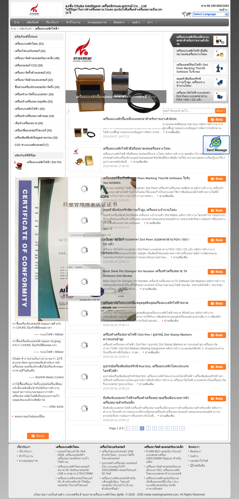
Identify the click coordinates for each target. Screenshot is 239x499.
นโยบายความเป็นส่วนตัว (49, 494)
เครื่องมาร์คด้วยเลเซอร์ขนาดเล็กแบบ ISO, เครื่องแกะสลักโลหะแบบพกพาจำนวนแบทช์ (163, 470)
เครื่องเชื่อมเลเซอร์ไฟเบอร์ (30, 130)
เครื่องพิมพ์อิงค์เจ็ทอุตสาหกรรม (33, 137)
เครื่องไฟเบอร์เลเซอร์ (27, 51)
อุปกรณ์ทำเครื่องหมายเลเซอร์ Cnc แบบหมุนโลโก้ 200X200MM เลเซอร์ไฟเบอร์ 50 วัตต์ (119, 468)
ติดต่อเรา (119, 22)
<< (135, 428)
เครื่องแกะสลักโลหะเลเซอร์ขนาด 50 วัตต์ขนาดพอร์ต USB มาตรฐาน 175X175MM (75, 470)
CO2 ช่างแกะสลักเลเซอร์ (29, 145)
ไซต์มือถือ (197, 465)
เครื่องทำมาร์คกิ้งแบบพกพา (31, 94)
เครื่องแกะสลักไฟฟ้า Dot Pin (44, 162)
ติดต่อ (219, 119)
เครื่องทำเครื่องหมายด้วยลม (31, 116)
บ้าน (16, 22)
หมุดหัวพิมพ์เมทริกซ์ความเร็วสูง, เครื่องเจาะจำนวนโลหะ (190, 82)
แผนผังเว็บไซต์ (199, 460)
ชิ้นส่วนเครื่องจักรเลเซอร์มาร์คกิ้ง (34, 87)
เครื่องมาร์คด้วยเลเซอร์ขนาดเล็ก (34, 58)
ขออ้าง (223, 9)
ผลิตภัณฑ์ (33, 22)
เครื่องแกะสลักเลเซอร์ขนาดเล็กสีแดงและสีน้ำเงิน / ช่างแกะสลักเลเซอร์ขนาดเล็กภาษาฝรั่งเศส (162, 483)
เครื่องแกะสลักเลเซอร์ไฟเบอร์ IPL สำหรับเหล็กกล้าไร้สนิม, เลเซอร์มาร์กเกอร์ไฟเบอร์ (75, 482)
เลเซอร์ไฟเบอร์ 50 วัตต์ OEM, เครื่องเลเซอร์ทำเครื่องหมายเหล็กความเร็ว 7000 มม (73, 457)
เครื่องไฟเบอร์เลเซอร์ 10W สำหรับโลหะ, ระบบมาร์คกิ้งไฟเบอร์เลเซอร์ (118, 455)
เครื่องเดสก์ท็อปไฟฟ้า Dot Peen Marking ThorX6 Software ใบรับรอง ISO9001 (192, 68)
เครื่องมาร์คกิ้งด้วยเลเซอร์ (30, 72)
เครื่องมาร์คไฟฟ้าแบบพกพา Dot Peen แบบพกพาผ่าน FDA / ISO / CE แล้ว (193, 96)
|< (127, 428)
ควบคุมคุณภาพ (97, 22)
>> (174, 428)
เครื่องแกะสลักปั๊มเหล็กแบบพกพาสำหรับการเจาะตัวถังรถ (192, 40)
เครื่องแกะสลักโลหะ (26, 43)
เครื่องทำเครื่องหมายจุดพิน (31, 101)
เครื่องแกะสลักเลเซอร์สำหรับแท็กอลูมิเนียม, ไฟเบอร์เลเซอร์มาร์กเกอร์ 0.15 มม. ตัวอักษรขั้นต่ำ (119, 483)
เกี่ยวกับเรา (52, 22)
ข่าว (150, 22)
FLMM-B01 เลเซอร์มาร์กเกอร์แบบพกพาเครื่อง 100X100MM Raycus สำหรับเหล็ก (163, 457)
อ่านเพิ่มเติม (172, 132)
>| (182, 428)
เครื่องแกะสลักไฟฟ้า (27, 108)
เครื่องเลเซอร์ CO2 (26, 65)
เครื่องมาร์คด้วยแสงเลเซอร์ (31, 80)
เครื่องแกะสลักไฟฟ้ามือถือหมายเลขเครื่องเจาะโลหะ (191, 52)
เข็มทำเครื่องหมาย (26, 123)
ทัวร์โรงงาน (73, 22)
